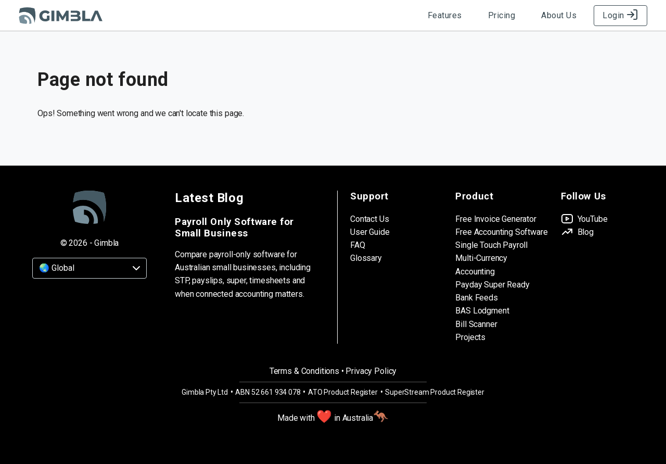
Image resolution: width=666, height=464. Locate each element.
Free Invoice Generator (495, 219)
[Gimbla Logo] (61, 15)
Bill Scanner (476, 324)
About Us (559, 15)
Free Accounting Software (501, 232)
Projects (470, 337)
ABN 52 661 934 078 (267, 392)
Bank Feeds (476, 298)
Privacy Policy (370, 371)
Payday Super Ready (492, 285)
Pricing (502, 15)
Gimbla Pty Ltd (205, 392)
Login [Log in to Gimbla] (620, 15)
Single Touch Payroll (491, 245)
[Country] (89, 268)
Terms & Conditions (304, 371)
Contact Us (369, 219)
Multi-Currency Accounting (481, 264)
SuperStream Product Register (434, 392)
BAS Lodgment (482, 311)
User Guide (369, 232)
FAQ (357, 245)
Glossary (366, 258)
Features (445, 15)
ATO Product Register (343, 392)
